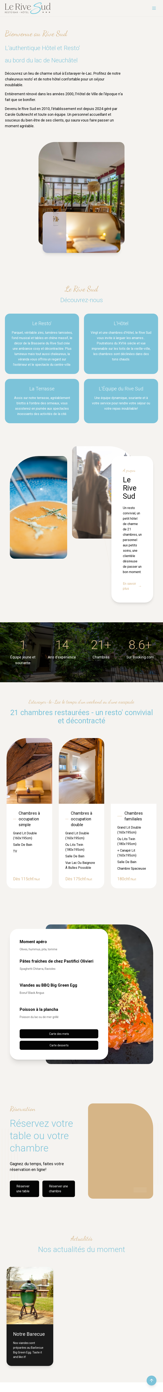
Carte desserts (59, 1045)
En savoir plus (132, 586)
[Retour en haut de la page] (151, 1380)
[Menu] (154, 8)
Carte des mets (59, 1033)
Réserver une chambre (58, 1188)
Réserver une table (22, 1188)
